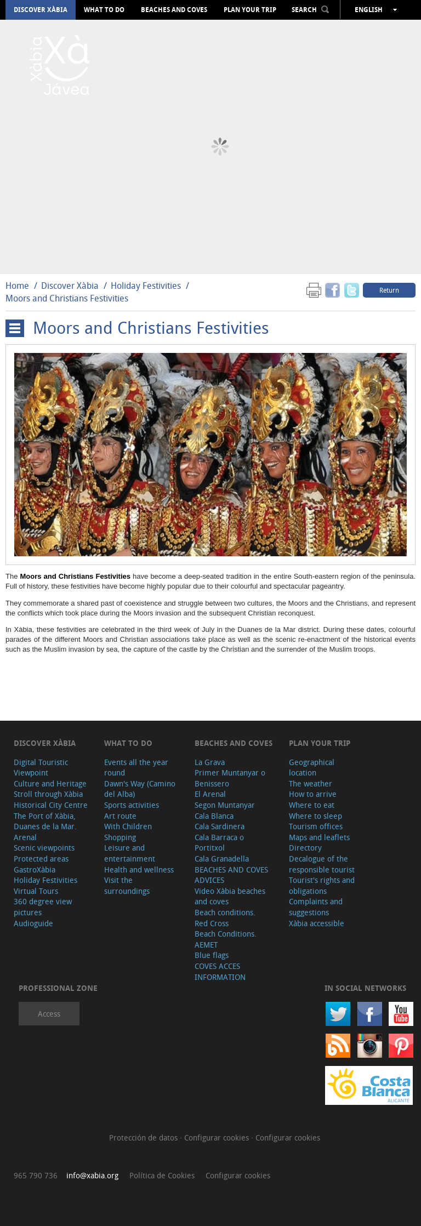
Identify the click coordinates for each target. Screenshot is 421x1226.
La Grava (210, 762)
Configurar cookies (217, 1137)
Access (49, 1013)
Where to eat (311, 805)
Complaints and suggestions (316, 906)
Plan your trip (250, 10)
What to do (104, 10)
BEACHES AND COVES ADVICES (231, 875)
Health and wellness (139, 869)
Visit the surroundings (127, 885)
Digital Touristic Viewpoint (41, 767)
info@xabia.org (92, 1175)
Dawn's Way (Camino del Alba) (139, 789)
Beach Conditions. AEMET (226, 939)
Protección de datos (144, 1137)
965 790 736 (36, 1175)
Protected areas (41, 858)
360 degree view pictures (43, 906)
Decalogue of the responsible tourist (322, 864)
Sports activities (131, 805)
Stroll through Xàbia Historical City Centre (51, 799)
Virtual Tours (36, 891)
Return (389, 290)
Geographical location (311, 767)
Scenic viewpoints (44, 847)
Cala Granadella (222, 858)
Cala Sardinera (219, 826)
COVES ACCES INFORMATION (220, 971)
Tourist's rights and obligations (322, 885)
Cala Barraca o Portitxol (219, 842)
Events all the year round (136, 767)
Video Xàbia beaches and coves (230, 896)
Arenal (25, 837)
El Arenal (210, 794)
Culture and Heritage (50, 783)
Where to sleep (315, 816)
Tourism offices (316, 826)
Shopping (120, 837)
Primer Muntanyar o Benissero (230, 778)
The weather (310, 783)
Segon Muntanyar (225, 805)
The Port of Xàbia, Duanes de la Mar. (45, 821)
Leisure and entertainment (129, 853)
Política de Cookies (162, 1175)
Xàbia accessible (316, 923)
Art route (120, 816)
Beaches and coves (174, 10)
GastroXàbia (34, 869)
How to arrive (313, 794)
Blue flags (212, 955)
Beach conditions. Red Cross (225, 917)
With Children (128, 826)
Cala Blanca (214, 816)
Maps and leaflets (319, 837)
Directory (305, 847)
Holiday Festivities (147, 286)
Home (17, 286)
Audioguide (33, 923)
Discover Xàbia (40, 10)
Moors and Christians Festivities (66, 298)
